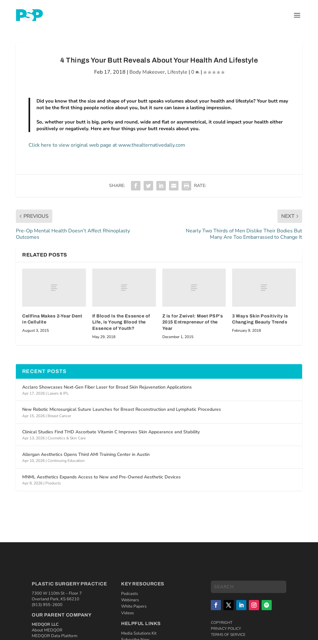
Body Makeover (147, 72)
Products (53, 483)
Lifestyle (177, 72)
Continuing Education (66, 460)
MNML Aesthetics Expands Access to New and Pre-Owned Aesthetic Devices (101, 477)
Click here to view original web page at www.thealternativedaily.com (107, 145)
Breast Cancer (59, 415)
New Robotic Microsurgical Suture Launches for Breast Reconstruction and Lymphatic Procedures (121, 409)
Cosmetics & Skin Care (67, 438)
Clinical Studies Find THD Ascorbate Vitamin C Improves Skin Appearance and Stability (111, 432)
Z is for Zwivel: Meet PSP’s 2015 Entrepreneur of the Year (192, 322)
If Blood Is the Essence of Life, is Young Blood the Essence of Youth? (121, 322)
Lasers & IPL (58, 393)
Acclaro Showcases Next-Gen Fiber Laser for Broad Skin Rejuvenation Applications (107, 387)
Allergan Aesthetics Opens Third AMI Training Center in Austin (86, 454)
